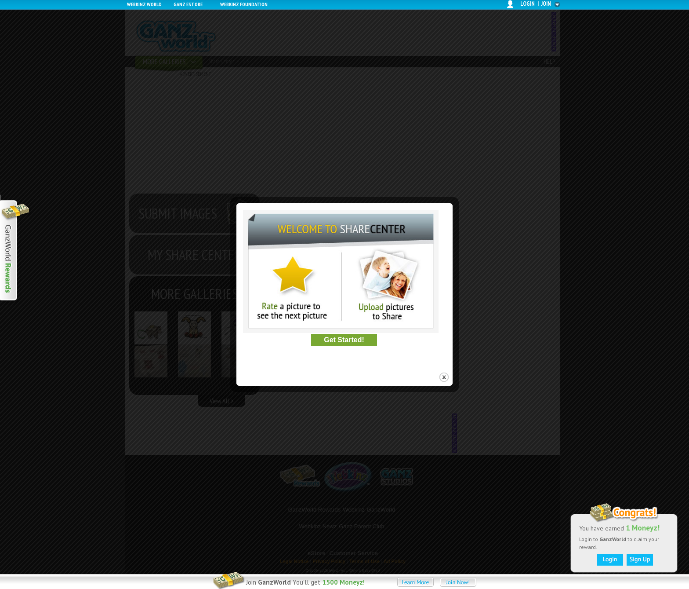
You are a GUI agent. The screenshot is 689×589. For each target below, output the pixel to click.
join (546, 3)
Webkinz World (144, 4)
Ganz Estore (188, 4)
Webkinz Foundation (244, 4)
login (527, 3)
